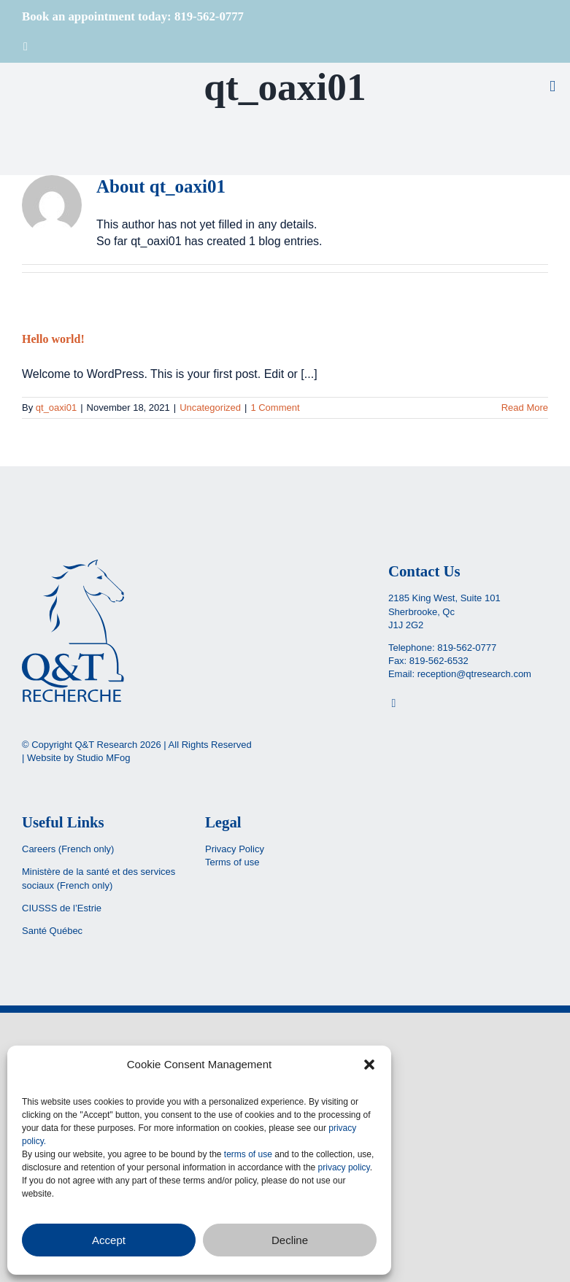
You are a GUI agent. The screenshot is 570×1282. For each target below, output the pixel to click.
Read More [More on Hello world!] (524, 407)
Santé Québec (52, 930)
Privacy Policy (234, 848)
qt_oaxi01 (56, 407)
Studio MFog (104, 757)
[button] (369, 1064)
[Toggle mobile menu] (552, 86)
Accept (109, 1240)
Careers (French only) (68, 848)
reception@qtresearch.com (474, 673)
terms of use (248, 1154)
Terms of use (232, 862)
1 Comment (274, 407)
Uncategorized (210, 407)
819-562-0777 (466, 647)
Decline (289, 1240)
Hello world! (53, 339)
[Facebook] (393, 703)
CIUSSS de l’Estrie (61, 908)
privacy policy (344, 1167)
